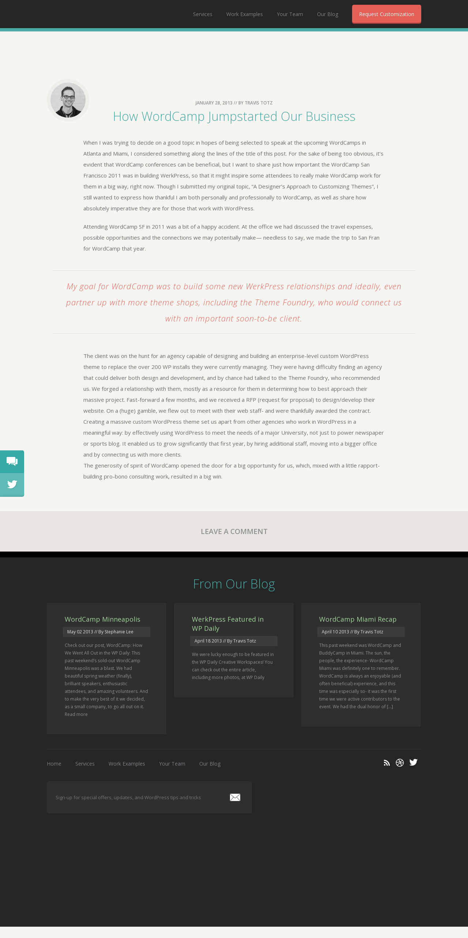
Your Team (290, 14)
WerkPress (76, 14)
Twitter (413, 773)
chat (9, 458)
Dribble (399, 774)
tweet (8, 481)
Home (54, 774)
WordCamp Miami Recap (358, 630)
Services (202, 14)
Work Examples (244, 14)
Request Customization (386, 14)
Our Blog (327, 14)
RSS (387, 774)
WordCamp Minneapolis (102, 630)
